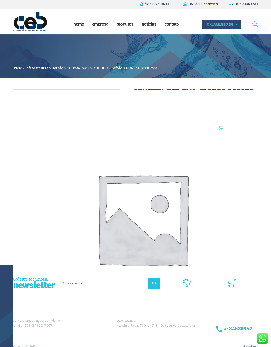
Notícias (149, 24)
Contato (171, 24)
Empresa (100, 24)
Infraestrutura (37, 68)
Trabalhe (203, 4)
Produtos (125, 24)
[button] (155, 4)
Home (78, 24)
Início (17, 68)
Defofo (57, 68)
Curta (245, 4)
